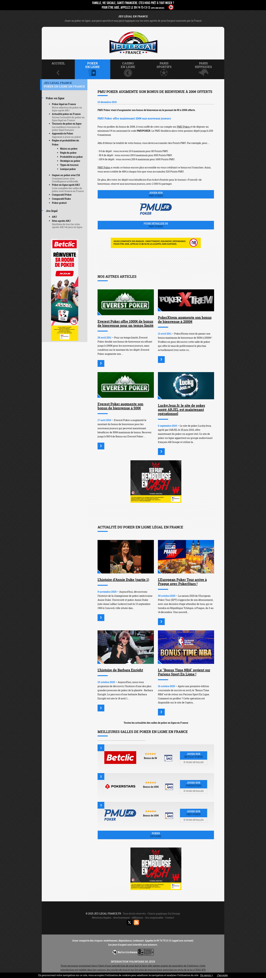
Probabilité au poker (71, 156)
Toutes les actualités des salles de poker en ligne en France (156, 722)
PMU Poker (183, 126)
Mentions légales (101, 917)
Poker (156, 835)
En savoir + (206, 975)
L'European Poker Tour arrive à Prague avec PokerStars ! (182, 581)
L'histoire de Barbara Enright (120, 670)
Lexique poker (68, 169)
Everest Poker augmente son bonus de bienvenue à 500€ (120, 406)
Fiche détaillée (193, 762)
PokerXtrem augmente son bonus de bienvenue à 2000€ (185, 319)
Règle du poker (68, 152)
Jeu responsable (154, 917)
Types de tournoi (69, 165)
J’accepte (222, 975)
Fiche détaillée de (156, 225)
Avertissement (121, 917)
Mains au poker (69, 148)
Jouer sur (156, 194)
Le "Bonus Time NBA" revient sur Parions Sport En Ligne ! (184, 672)
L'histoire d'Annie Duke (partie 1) (123, 579)
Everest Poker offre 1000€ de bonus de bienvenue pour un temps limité (126, 323)
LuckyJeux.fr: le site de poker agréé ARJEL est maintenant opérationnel (181, 409)
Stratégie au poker (70, 160)
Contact (169, 917)
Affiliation (137, 917)
